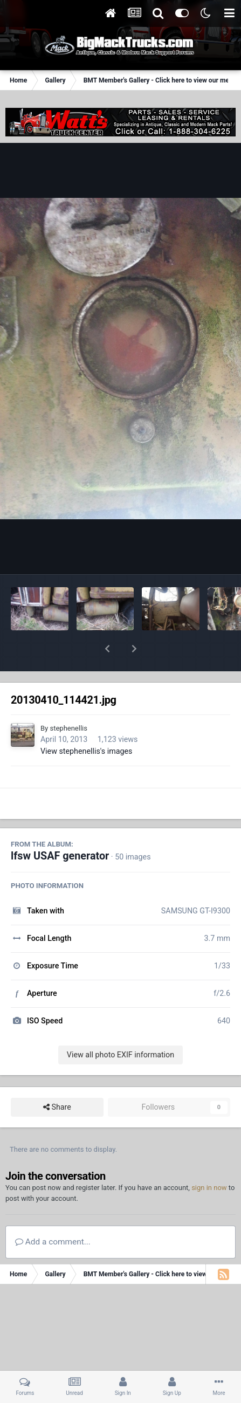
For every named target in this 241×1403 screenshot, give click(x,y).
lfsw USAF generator (60, 828)
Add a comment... (53, 1214)
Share (57, 1079)
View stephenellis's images (86, 723)
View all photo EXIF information (120, 1026)
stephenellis (68, 700)
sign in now (209, 1160)
